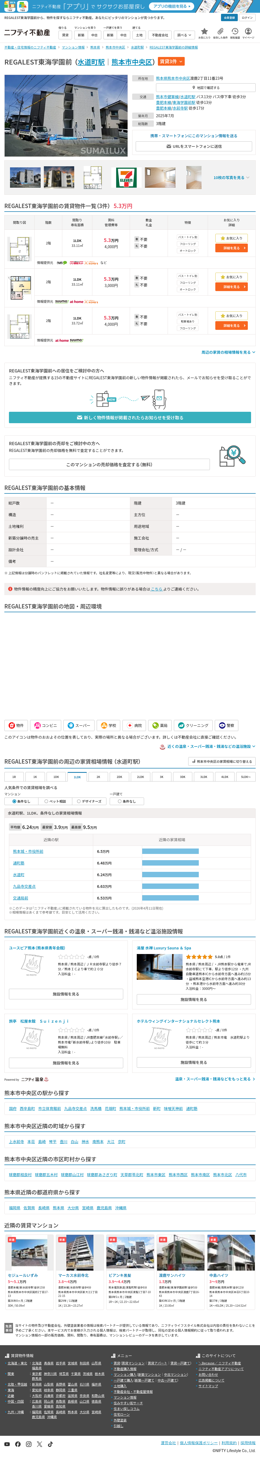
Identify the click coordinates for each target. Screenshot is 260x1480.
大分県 (73, 1207)
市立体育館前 (49, 1108)
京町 (121, 1141)
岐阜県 (49, 1390)
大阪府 (37, 1395)
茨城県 (88, 1373)
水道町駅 (91, 61)
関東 (11, 1373)
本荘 (31, 1141)
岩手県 (61, 1363)
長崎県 (44, 1207)
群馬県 (37, 1378)
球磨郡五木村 (46, 1174)
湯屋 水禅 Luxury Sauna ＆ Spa (164, 947)
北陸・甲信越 (17, 1384)
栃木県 (100, 1373)
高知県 (61, 1406)
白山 (74, 1141)
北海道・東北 (17, 1363)
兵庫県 (49, 1395)
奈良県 (84, 1395)
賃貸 (117, 1363)
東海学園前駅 (184, 102)
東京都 (37, 1373)
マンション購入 (125, 1374)
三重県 (72, 1390)
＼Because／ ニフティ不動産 (220, 1363)
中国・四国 (16, 1401)
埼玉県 (64, 1373)
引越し (118, 1425)
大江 (111, 1141)
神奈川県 (50, 1373)
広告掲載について (212, 1380)
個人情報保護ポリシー (199, 1443)
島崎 (42, 1141)
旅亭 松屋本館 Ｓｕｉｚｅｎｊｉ (39, 1021)
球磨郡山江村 (72, 1174)
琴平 (53, 1141)
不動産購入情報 (125, 1368)
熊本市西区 (178, 1174)
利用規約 (229, 1443)
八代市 (241, 1174)
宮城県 (72, 1363)
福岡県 (14, 1207)
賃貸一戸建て (180, 1363)
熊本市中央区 (132, 61)
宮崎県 (87, 1207)
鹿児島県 (104, 1207)
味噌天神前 (173, 1108)
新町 (157, 1108)
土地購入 (120, 1385)
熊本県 (161, 78)
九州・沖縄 (16, 1411)
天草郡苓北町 (132, 1174)
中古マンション (175, 1374)
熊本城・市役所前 (28, 851)
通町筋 (18, 863)
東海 (11, 1390)
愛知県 (37, 1390)
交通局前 (20, 898)
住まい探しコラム (127, 1408)
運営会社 (168, 1443)
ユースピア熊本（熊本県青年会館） (37, 947)
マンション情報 (125, 1397)
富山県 (72, 1384)
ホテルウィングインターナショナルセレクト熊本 (178, 1021)
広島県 (37, 1401)
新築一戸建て (144, 1380)
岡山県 (49, 1401)
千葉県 (76, 1373)
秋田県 (84, 1363)
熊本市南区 (200, 1174)
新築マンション (149, 1374)
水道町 (18, 874)
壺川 (63, 1141)
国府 (13, 1108)
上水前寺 (16, 1141)
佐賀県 (29, 1207)
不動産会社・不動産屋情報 (133, 1391)
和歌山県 (98, 1395)
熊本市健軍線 (167, 96)
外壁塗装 (120, 1420)
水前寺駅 (180, 108)
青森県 (49, 1363)
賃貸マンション (133, 1363)
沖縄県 (120, 1207)
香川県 (37, 1406)
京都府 (61, 1395)
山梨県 (49, 1384)
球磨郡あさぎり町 (102, 1174)
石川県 (84, 1384)
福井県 (96, 1384)
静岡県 (61, 1390)
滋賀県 (72, 1395)
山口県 (84, 1401)
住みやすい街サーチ (128, 1403)
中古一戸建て (167, 1380)
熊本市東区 (156, 1174)
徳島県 (96, 1401)
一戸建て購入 (123, 1380)
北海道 (37, 1363)
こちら (156, 589)
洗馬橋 (96, 1108)
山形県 (96, 1363)
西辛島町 (27, 1108)
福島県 (37, 1368)
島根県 (72, 1401)
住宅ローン (122, 1414)
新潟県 (37, 1384)
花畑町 (110, 1108)
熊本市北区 (222, 1174)
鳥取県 (61, 1401)
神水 (85, 1141)
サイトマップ (208, 1385)
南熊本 (98, 1141)
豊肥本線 (163, 102)
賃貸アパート (157, 1363)
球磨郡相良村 (20, 1174)
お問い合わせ (208, 1374)
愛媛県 (49, 1406)
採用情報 (248, 1443)
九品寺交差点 (24, 886)
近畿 (11, 1395)
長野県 (61, 1384)
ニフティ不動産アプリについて (221, 1368)
